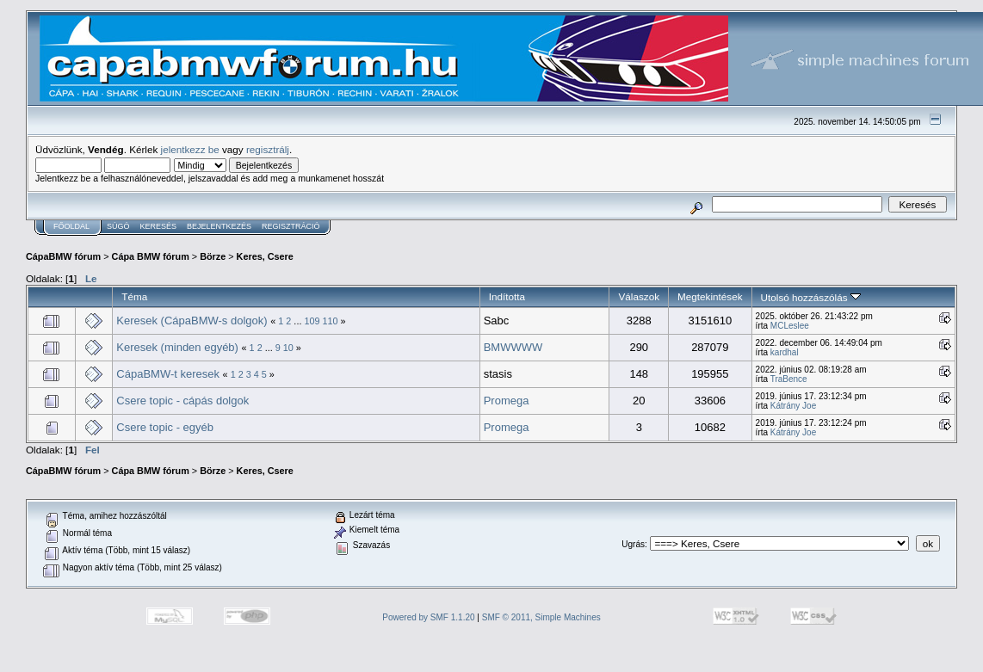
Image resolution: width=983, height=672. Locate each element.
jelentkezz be (190, 149)
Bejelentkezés (219, 226)
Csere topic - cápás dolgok (182, 400)
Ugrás (633, 544)
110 (330, 321)
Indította (507, 296)
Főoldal (71, 226)
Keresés (158, 226)
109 (311, 321)
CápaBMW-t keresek (167, 373)
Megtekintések (710, 296)
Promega (506, 400)
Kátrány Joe (793, 405)
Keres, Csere (265, 256)
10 (288, 347)
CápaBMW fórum (63, 256)
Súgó (118, 226)
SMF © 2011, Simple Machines (541, 617)
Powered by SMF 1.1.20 (428, 617)
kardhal (784, 352)
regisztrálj (267, 149)
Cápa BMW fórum (150, 256)
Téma (134, 296)
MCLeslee (789, 325)
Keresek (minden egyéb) (177, 347)
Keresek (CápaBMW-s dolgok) (191, 320)
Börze (213, 256)
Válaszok (638, 296)
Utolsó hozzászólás (811, 297)
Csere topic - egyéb (164, 427)
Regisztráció (291, 226)
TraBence (788, 379)
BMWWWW (513, 347)
